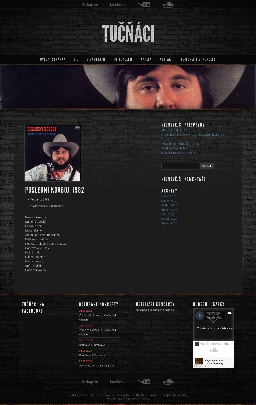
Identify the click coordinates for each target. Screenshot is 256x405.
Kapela (146, 59)
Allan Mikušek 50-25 (174, 130)
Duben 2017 (169, 200)
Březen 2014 (169, 223)
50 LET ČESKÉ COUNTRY (178, 152)
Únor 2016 (167, 214)
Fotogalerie (123, 59)
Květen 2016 (169, 205)
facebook (118, 4)
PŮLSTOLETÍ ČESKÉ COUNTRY (182, 143)
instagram (90, 4)
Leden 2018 (168, 196)
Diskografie (96, 59)
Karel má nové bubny (174, 148)
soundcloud (168, 4)
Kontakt (166, 59)
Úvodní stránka (53, 59)
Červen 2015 (169, 218)
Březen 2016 (169, 209)
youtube (144, 4)
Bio (76, 59)
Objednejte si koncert (198, 59)
